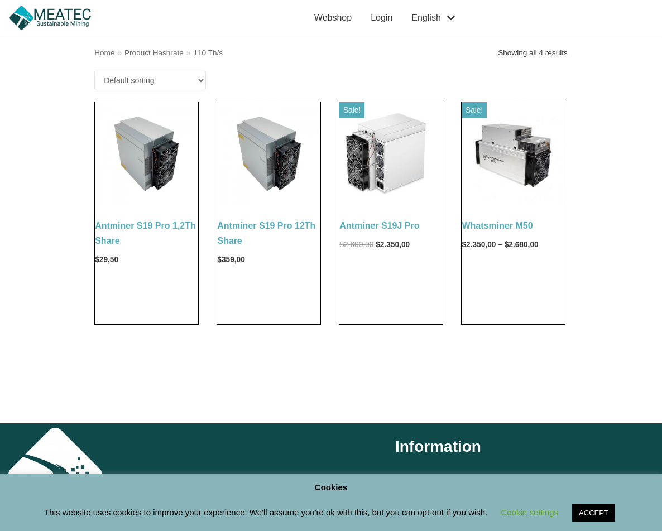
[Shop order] (150, 80)
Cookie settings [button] (530, 512)
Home (104, 53)
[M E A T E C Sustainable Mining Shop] (53, 17)
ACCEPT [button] (593, 513)
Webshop (333, 17)
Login (381, 17)
